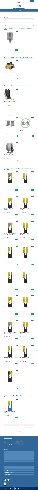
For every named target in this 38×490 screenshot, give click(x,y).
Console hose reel (6, 129)
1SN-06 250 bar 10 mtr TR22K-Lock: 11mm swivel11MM (9, 412)
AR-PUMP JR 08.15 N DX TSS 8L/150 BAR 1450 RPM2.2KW (10, 72)
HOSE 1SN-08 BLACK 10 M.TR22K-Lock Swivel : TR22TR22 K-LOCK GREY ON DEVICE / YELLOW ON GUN (10, 234)
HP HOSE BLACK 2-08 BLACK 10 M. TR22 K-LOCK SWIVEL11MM (10, 358)
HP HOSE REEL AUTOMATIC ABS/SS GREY (9, 154)
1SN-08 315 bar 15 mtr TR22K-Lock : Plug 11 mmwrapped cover (25, 283)
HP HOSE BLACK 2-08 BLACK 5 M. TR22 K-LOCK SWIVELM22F (10, 382)
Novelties (32, 12)
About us (5, 459)
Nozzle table (6, 470)
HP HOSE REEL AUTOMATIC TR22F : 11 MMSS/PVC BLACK (24, 130)
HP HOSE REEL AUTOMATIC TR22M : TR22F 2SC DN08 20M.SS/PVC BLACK (11, 102)
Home (29, 12)
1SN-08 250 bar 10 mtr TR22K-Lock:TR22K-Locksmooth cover (25, 234)
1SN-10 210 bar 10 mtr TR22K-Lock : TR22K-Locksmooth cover (25, 308)
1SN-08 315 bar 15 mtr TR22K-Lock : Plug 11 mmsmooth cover (9, 283)
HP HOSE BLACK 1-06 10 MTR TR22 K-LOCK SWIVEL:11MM (25, 184)
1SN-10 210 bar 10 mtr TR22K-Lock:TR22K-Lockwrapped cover (9, 308)
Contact (5, 457)
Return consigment (7, 474)
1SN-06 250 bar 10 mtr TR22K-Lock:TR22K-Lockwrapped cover (9, 209)
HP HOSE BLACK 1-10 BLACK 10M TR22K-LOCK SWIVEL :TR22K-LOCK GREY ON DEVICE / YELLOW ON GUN (10, 333)
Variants (17, 214)
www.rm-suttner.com (10, 446)
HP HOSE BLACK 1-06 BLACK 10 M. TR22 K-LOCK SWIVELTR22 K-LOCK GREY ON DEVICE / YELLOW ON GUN (10, 184)
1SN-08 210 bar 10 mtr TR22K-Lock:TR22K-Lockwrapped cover (25, 209)
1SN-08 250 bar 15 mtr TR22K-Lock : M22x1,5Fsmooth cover (9, 258)
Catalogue (5, 466)
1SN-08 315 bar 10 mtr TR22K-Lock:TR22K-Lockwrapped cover (25, 258)
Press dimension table (7, 468)
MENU (19, 10)
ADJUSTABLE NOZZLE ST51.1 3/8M (8, 43)
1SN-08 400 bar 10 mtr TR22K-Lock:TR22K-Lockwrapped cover (25, 333)
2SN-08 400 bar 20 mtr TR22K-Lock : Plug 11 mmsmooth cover (25, 358)
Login (32, 3)
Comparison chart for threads (8, 472)
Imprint (5, 461)
